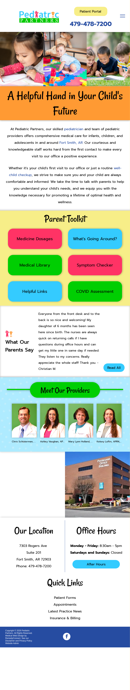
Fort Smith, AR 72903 (34, 559)
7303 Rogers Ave (33, 545)
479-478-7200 (91, 24)
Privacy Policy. (25, 641)
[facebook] (66, 637)
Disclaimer (10, 641)
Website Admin (12, 643)
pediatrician (73, 129)
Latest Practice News (65, 611)
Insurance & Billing (65, 618)
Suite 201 (33, 552)
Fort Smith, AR (71, 142)
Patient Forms (65, 597)
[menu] (122, 16)
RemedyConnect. (13, 638)
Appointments (65, 604)
